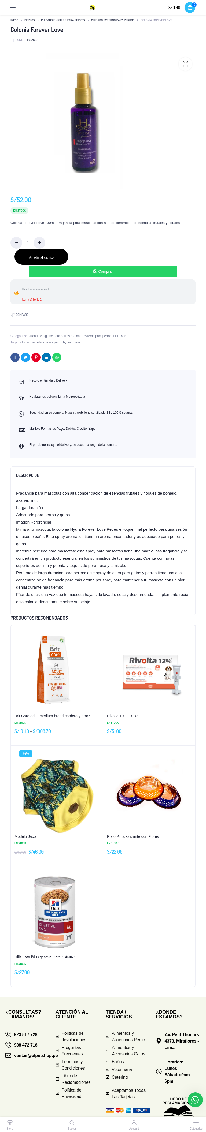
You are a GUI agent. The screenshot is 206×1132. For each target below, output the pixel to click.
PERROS (29, 20)
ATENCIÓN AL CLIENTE (72, 1014)
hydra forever (72, 342)
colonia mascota (30, 342)
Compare (22, 315)
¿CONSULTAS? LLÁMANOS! (23, 1014)
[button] (185, 64)
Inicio (14, 20)
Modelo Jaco (25, 836)
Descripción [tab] (27, 475)
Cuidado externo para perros (113, 20)
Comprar (103, 271)
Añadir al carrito (41, 257)
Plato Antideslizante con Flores (133, 836)
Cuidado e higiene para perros (63, 20)
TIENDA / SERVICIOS (119, 1014)
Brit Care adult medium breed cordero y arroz (52, 715)
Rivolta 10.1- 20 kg (122, 715)
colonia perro (52, 342)
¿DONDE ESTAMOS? (169, 1014)
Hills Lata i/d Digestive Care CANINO (45, 957)
